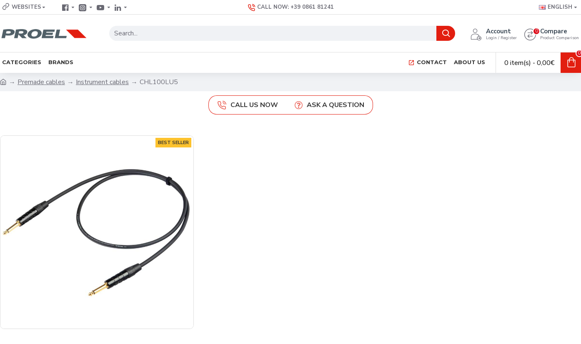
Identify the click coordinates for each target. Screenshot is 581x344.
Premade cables (41, 82)
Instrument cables (102, 82)
